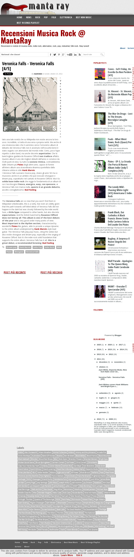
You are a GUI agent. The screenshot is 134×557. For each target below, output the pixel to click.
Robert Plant (87, 499)
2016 (99, 349)
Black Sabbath (23, 459)
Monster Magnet (44, 492)
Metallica (77, 489)
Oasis (100, 492)
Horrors (71, 479)
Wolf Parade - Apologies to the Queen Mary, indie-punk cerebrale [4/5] (120, 265)
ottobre (102, 367)
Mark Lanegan (97, 486)
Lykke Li (68, 486)
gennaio (103, 412)
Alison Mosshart (45, 452)
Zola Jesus (83, 529)
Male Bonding (85, 486)
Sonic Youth (46, 506)
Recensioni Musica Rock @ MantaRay (43, 36)
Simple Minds (88, 502)
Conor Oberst (55, 466)
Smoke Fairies (23, 506)
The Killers (51, 513)
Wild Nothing (100, 526)
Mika (35, 492)
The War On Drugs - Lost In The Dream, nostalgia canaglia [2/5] (120, 118)
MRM (59, 247)
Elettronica (66, 17)
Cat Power (70, 462)
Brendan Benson (90, 459)
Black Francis (92, 455)
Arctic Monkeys (24, 455)
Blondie (34, 459)
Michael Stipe (102, 489)
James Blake (105, 479)
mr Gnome (93, 529)
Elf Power (74, 472)
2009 (111, 419)
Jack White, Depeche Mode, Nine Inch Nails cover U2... (113, 371)
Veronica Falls (32, 252)
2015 (110, 349)
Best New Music (84, 17)
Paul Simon (55, 496)
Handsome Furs (60, 479)
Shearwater (62, 502)
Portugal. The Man (25, 499)
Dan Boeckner (88, 466)
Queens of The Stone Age (44, 499)
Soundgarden (58, 506)
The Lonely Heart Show (74, 513)
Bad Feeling (30, 189)
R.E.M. (58, 499)
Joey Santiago (42, 482)
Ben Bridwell (69, 455)
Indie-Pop (37, 247)
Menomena (68, 489)
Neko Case (57, 492)
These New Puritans (84, 519)
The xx (52, 519)
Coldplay (44, 466)
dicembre (103, 362)
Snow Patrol (35, 506)
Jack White (95, 479)
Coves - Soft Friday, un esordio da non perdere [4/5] (120, 72)
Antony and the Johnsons (85, 452)
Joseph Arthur (64, 482)
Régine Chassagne (37, 502)
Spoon (79, 506)
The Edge (102, 509)
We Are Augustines (65, 526)
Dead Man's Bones (64, 469)
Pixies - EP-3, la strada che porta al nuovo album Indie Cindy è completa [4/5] (119, 166)
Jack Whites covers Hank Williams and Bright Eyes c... (113, 385)
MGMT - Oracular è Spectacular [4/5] (117, 288)
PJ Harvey (22, 496)
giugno (114, 398)
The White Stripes (41, 519)
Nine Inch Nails (90, 492)
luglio (101, 398)
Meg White (58, 489)
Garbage (21, 479)
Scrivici (131, 48)
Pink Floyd (86, 496)
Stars (86, 506)
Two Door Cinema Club (61, 523)
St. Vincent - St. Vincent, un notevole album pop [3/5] (120, 94)
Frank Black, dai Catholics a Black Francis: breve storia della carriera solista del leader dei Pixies (118, 218)
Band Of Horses (48, 455)
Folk (54, 17)
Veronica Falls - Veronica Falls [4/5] (28, 66)
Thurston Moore (100, 519)
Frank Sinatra (70, 476)
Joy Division (87, 482)
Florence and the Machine (28, 476)
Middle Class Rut (24, 492)
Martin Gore (109, 486)
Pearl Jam (65, 496)
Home (19, 17)
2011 (99, 359)
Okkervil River (109, 492)
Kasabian (97, 482)
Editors (53, 472)
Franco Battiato (58, 476)
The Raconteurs (45, 516)
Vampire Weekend (91, 523)
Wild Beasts (88, 526)
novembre (118, 362)
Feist (102, 472)
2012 (111, 354)
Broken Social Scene (26, 462)
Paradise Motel (33, 496)
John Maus (53, 482)
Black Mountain (105, 455)
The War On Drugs (25, 519)
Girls (29, 479)
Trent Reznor (33, 523)
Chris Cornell (81, 462)
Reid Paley (66, 499)
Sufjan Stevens (34, 509)
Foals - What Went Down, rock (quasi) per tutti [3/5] (119, 142)
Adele (20, 452)
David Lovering (49, 469)
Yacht (63, 529)
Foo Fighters (45, 476)
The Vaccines (102, 516)
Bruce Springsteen (43, 462)
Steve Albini (22, 509)
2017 (121, 345)
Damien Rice (67, 466)
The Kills (60, 513)
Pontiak (101, 496)
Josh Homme (76, 482)
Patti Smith (45, 496)
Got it (79, 555)
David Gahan (23, 469)
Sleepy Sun (99, 502)
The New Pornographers (28, 516)
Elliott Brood (85, 472)
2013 (99, 354)
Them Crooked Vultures (66, 519)
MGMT (75, 486)
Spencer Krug (70, 506)
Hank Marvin (28, 170)
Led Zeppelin (35, 486)
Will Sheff (110, 526)
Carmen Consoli (58, 462)
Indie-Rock (49, 247)
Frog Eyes (111, 476)
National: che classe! (10, 54)
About (122, 48)
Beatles (60, 455)
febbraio (115, 407)
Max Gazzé (48, 489)
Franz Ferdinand (83, 476)
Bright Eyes (103, 459)
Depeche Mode (92, 469)
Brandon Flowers (75, 459)
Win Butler (32, 529)
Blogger (118, 335)
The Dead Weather (73, 509)
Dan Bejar (78, 466)
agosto (118, 393)
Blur (55, 459)
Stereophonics (105, 506)
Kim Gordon (23, 486)
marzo (102, 407)
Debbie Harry (78, 469)
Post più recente (15, 272)
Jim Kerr (21, 482)
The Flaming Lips (39, 513)
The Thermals (90, 516)
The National (90, 513)
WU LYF (44, 526)
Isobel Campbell (82, 479)
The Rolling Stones (60, 516)
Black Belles (80, 455)
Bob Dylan (63, 459)
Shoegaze (19, 252)
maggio (102, 403)
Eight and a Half (63, 472)
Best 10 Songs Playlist (28, 22)
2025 (99, 345)
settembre (103, 393)
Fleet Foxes (109, 472)
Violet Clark (35, 526)
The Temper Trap (76, 516)
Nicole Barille (77, 492)
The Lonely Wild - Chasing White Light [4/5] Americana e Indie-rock (120, 191)
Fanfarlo (95, 472)
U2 (73, 523)
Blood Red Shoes (45, 459)
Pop (46, 17)
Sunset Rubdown (48, 509)
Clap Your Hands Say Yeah (28, 466)
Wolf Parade (43, 529)
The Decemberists (90, 509)
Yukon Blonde (72, 529)
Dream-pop (12, 247)
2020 (110, 345)
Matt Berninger (24, 489)
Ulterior (79, 523)
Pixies (20, 164)
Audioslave (36, 455)
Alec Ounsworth (31, 452)
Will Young (22, 529)
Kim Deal (106, 482)
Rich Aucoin (76, 499)
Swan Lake (61, 509)
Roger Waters (99, 499)
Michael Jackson (89, 489)
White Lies (78, 526)
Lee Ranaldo (47, 486)
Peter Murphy (75, 496)
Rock (37, 17)
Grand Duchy (47, 479)
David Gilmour (36, 469)
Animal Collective (60, 452)
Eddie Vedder (43, 472)
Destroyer (103, 469)
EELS (34, 472)
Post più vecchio (52, 272)
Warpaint (52, 526)
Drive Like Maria (24, 472)
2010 (99, 419)
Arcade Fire (101, 452)
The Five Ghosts (24, 513)
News (28, 17)
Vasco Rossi (105, 523)
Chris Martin (92, 462)
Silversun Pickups (75, 502)
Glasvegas (36, 479)
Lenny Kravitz (58, 486)
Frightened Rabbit (99, 476)
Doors (111, 469)
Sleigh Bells (109, 502)
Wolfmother (54, 529)
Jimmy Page (30, 482)
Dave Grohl (100, 466)
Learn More (67, 555)
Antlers (71, 452)
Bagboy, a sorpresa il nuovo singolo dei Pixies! (119, 241)
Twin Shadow (45, 523)
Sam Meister (51, 502)
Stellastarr (94, 506)
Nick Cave (67, 492)
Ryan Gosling (23, 502)
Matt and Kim (37, 489)
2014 (122, 349)
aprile (116, 403)
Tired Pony (22, 523)
